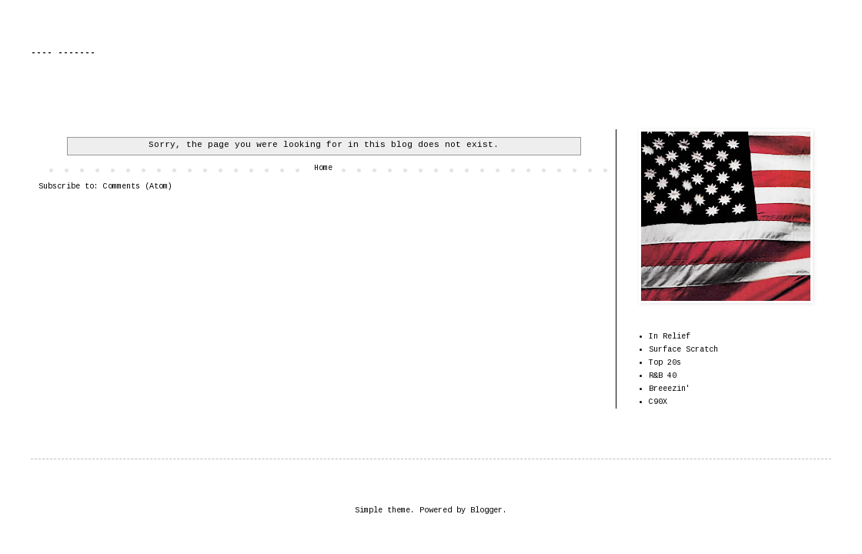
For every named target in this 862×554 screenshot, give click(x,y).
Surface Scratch (683, 349)
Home (323, 168)
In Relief (669, 336)
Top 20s (665, 363)
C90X (658, 402)
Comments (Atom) (137, 186)
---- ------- (63, 53)
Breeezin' (669, 389)
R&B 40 (663, 376)
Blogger (486, 510)
